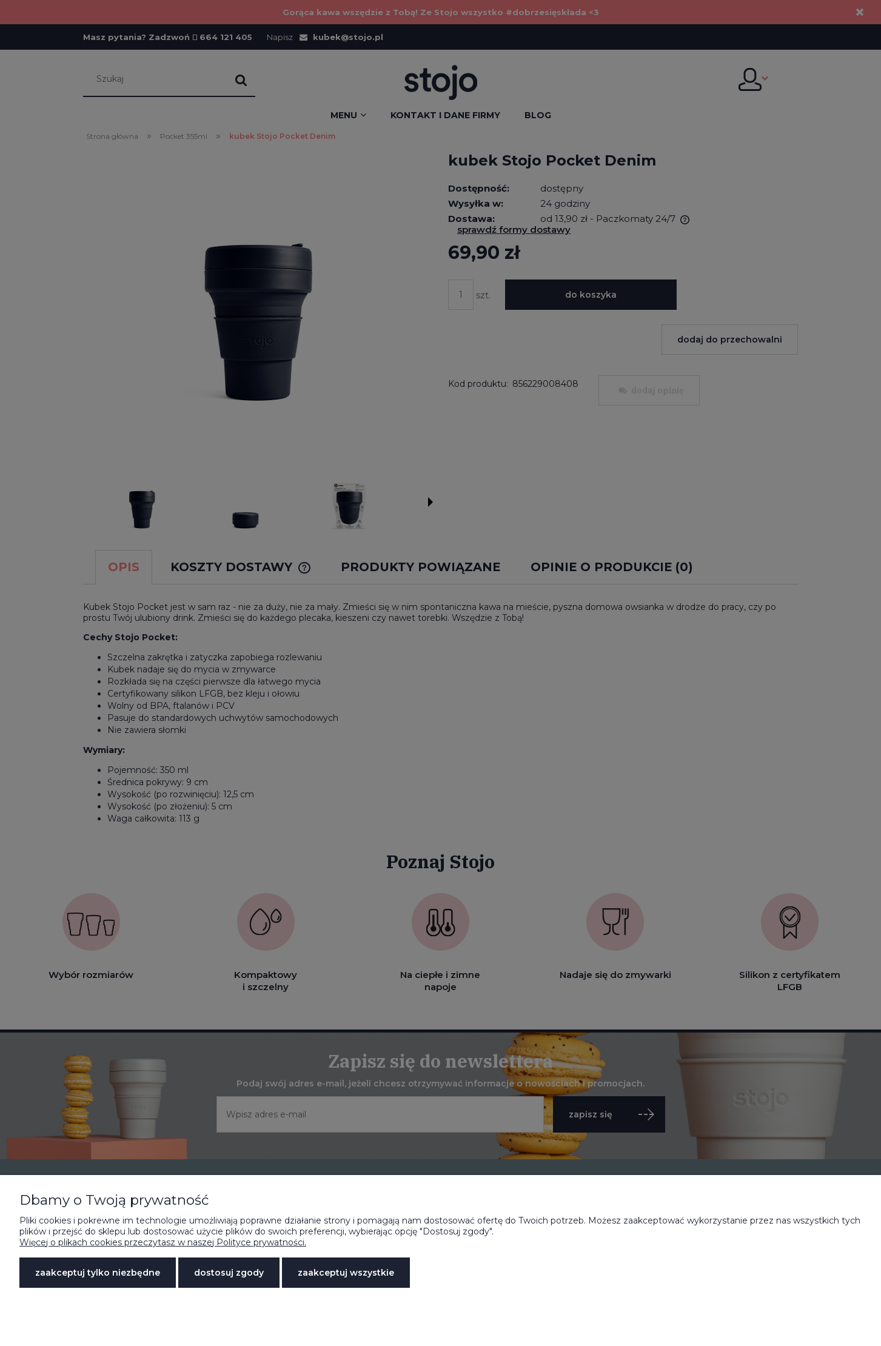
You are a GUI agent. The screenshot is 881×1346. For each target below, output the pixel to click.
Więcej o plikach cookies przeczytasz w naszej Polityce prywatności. (162, 1242)
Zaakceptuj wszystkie (346, 1272)
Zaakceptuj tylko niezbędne (97, 1272)
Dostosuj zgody (229, 1272)
